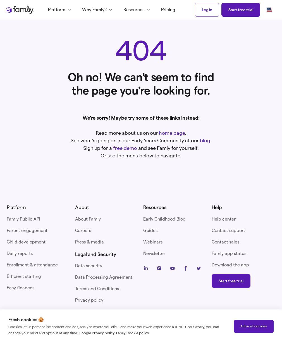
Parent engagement (27, 230)
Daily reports (20, 253)
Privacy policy (89, 300)
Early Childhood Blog (164, 219)
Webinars (152, 242)
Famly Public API (23, 219)
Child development (26, 242)
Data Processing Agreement (103, 277)
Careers (83, 230)
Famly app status (229, 253)
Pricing (168, 9)
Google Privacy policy (97, 333)
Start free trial (240, 10)
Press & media (89, 242)
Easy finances (20, 287)
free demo (125, 148)
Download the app (230, 264)
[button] (61, 9)
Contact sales (225, 242)
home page (172, 133)
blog (205, 140)
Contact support (228, 230)
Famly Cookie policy (132, 333)
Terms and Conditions (97, 288)
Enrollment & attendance (32, 264)
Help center (224, 219)
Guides (150, 230)
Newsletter (154, 253)
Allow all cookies (253, 326)
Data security (88, 265)
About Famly (88, 219)
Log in (207, 10)
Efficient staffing (24, 276)
